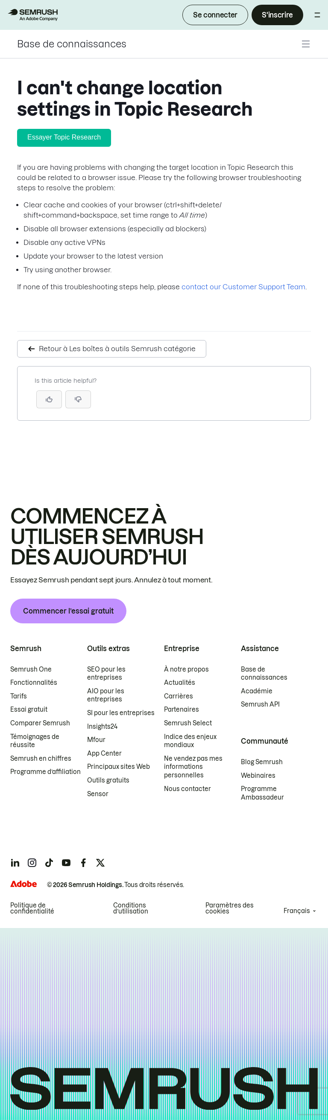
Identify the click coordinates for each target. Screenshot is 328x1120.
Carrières (178, 696)
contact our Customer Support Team (243, 287)
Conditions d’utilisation (130, 908)
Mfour (96, 739)
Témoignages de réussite (34, 741)
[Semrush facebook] (83, 862)
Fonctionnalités (33, 682)
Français (297, 911)
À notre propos (186, 669)
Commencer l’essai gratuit (68, 611)
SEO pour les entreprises (106, 673)
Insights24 (102, 726)
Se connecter (215, 15)
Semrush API (260, 704)
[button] (78, 399)
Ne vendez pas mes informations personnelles (193, 767)
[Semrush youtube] (66, 862)
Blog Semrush (262, 762)
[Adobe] (23, 884)
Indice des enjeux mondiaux (190, 741)
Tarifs (18, 696)
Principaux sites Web (118, 766)
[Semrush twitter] (100, 862)
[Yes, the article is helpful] (49, 399)
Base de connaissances (71, 44)
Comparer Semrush (40, 723)
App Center (104, 753)
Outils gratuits (108, 780)
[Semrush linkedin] (14, 862)
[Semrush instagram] (32, 862)
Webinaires (258, 775)
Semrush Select (188, 723)
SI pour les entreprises (121, 713)
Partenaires (181, 709)
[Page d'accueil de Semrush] (32, 15)
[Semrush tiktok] (49, 862)
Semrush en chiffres (40, 758)
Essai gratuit (28, 709)
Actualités (179, 682)
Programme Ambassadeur (262, 793)
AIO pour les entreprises (105, 695)
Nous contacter (187, 788)
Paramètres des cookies (229, 908)
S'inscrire (277, 15)
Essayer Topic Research (64, 137)
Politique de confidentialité (32, 908)
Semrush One (31, 669)
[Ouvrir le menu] (317, 15)
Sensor (97, 794)
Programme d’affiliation (45, 771)
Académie (256, 691)
